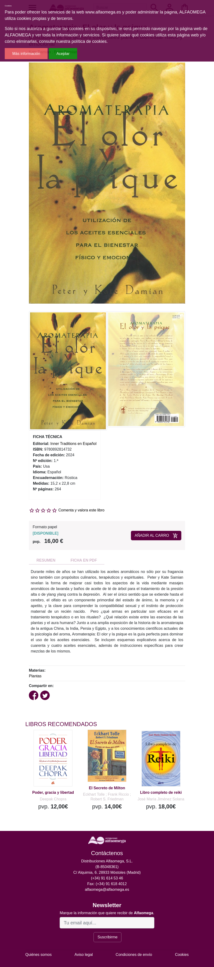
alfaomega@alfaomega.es (107, 889)
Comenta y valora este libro (81, 510)
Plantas (35, 676)
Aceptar (62, 54)
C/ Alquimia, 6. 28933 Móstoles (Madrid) (107, 872)
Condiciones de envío (134, 955)
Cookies (182, 955)
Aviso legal (84, 955)
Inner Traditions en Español (73, 444)
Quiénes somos (38, 955)
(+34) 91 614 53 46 (107, 878)
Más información (26, 54)
